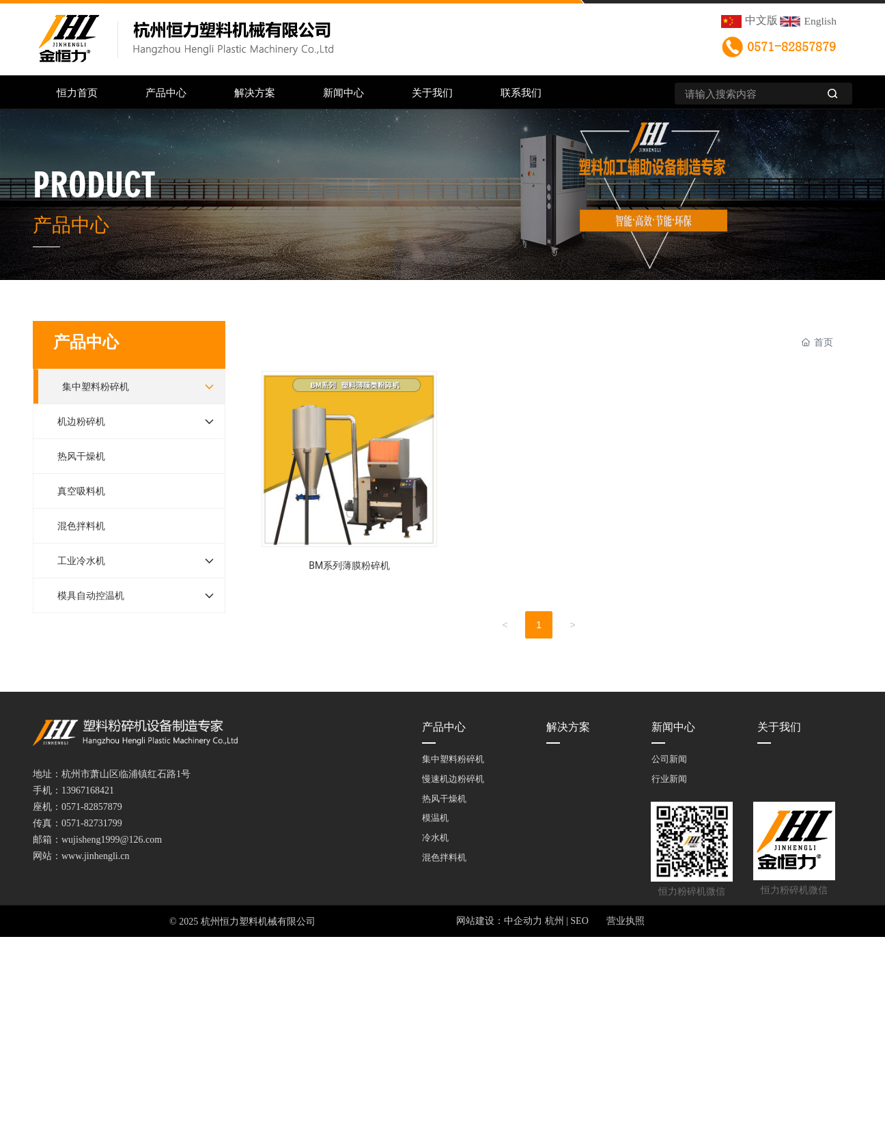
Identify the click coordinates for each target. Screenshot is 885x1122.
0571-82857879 (791, 47)
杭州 (554, 921)
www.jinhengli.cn (95, 856)
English (820, 21)
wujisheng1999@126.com (111, 840)
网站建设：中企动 (494, 921)
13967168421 (87, 790)
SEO (579, 921)
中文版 (761, 20)
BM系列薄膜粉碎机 (349, 477)
